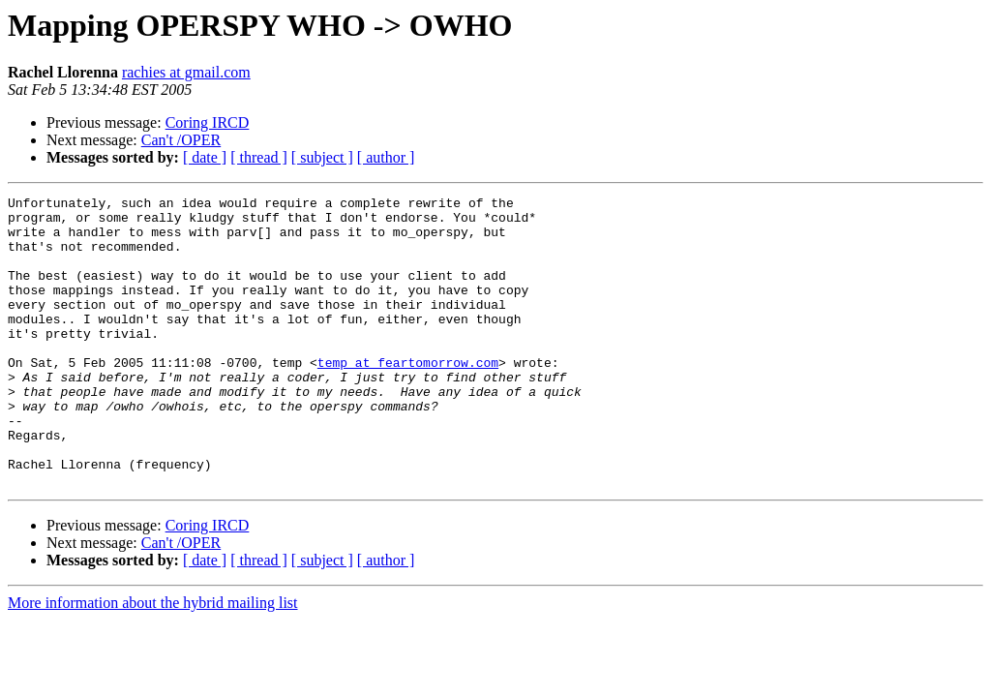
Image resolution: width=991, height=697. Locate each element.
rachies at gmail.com (186, 72)
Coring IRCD (207, 122)
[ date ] (204, 157)
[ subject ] (322, 157)
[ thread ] (258, 157)
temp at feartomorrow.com (407, 397)
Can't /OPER (181, 140)
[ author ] (386, 157)
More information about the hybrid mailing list (153, 660)
